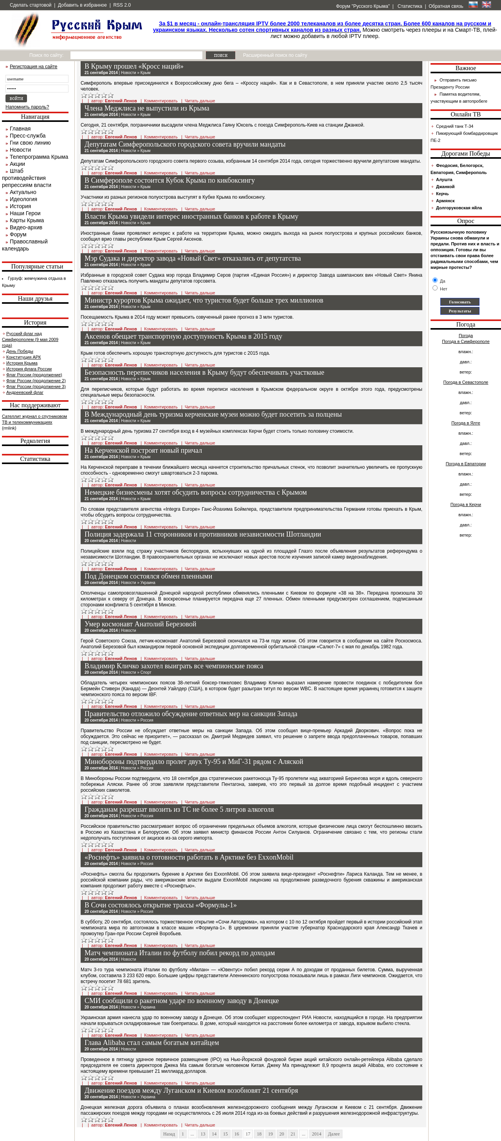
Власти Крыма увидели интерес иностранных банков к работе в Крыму (192, 216)
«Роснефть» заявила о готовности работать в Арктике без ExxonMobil (189, 857)
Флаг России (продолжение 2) (36, 380)
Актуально (23, 192)
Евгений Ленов (121, 100)
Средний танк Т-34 (454, 126)
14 (214, 1134)
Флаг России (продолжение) (34, 374)
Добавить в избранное (82, 5)
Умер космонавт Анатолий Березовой (140, 624)
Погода (466, 335)
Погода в (466, 341)
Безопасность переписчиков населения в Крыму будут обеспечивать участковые (204, 372)
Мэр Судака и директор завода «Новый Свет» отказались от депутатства (193, 258)
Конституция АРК (23, 357)
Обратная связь (446, 6)
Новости (20, 150)
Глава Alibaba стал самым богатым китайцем (152, 1043)
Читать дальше (200, 100)
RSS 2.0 (122, 5)
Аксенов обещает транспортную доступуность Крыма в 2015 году (183, 336)
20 (281, 1134)
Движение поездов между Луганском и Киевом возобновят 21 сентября (191, 1090)
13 (202, 1134)
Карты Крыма (27, 220)
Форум (18, 234)
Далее (334, 1134)
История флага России (29, 368)
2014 (316, 1134)
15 (225, 1134)
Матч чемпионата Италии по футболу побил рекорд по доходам (180, 953)
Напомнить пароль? (27, 107)
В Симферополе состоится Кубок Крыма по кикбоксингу (170, 180)
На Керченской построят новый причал (143, 450)
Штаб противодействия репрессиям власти (26, 178)
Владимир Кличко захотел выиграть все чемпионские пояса (174, 666)
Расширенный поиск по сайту (275, 55)
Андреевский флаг (24, 392)
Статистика (409, 6)
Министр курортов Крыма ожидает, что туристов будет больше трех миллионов (204, 300)
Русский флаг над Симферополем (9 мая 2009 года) (30, 339)
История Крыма (22, 363)
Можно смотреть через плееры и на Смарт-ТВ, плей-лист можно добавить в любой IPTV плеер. (325, 29)
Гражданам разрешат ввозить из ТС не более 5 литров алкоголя (179, 809)
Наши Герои (25, 213)
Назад (169, 1134)
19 (270, 1134)
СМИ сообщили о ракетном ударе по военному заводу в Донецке (182, 1001)
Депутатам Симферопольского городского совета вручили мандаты (185, 144)
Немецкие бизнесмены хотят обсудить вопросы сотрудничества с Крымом (196, 492)
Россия (147, 720)
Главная (20, 128)
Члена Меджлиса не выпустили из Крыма (147, 108)
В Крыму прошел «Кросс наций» (134, 66)
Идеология (23, 199)
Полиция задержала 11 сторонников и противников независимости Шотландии (203, 534)
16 (236, 1134)
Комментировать (161, 100)
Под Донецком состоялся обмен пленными (148, 576)
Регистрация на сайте (34, 66)
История (20, 206)
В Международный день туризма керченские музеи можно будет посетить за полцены (213, 414)
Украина (148, 582)
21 (292, 1134)
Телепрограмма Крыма (39, 157)
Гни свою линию (30, 143)
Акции (17, 164)
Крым (145, 73)
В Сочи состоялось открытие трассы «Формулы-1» (161, 905)
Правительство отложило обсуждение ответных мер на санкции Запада (191, 714)
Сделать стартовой (31, 5)
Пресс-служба (28, 135)
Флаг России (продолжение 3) (36, 386)
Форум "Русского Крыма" (362, 6)
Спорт (146, 672)
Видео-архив (26, 227)
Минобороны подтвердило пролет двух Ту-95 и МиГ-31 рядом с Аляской (194, 762)
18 (259, 1134)
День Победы (19, 351)
